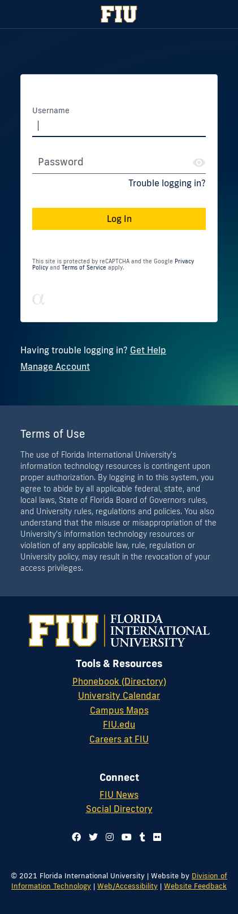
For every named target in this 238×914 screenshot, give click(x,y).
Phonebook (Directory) (119, 681)
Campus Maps (119, 710)
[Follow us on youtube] (127, 837)
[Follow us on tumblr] (142, 837)
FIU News (119, 794)
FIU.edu (119, 724)
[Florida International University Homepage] (119, 14)
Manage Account (55, 366)
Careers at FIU (119, 739)
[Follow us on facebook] (76, 837)
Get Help (148, 350)
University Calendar (119, 695)
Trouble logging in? (167, 183)
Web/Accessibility (127, 885)
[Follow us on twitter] (93, 837)
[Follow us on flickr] (157, 837)
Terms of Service (84, 267)
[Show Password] (199, 162)
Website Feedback (195, 885)
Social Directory (119, 808)
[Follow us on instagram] (110, 837)
